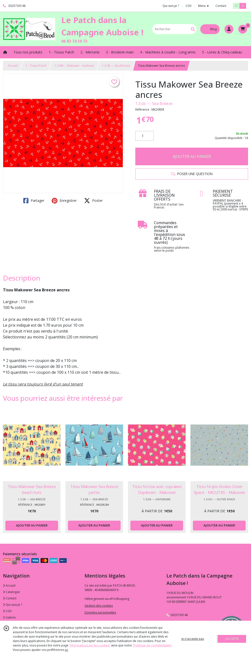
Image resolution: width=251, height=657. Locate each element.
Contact (220, 6)
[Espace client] (229, 29)
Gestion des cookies (99, 606)
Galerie (9, 617)
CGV (7, 611)
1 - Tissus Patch (36, 66)
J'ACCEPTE (232, 639)
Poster (93, 201)
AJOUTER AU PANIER (192, 156)
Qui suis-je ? (12, 605)
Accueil (13, 66)
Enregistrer (64, 201)
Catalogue (11, 592)
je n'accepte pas (192, 639)
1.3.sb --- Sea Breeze (154, 103)
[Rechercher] (193, 29)
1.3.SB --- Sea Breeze (116, 66)
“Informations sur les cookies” (89, 645)
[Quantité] (144, 136)
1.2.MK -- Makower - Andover (74, 66)
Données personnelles (100, 612)
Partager (33, 201)
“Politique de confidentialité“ (152, 645)
